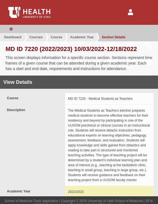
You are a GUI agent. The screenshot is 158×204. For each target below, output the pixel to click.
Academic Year (82, 37)
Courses (36, 37)
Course (56, 37)
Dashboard (13, 37)
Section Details (113, 37)
